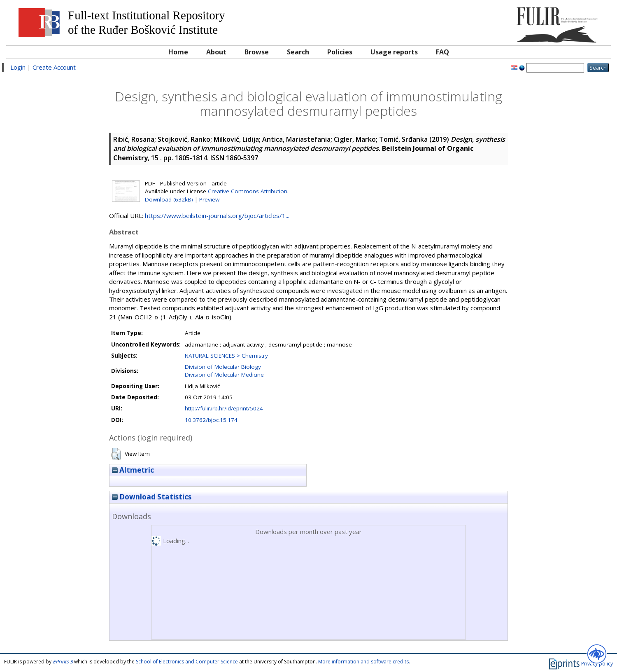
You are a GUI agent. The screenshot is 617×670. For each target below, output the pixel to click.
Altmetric (133, 470)
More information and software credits (363, 661)
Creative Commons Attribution (247, 191)
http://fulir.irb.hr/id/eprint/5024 (224, 408)
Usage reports (394, 51)
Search (298, 51)
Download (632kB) (169, 199)
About (216, 51)
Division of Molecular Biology (223, 366)
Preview (209, 199)
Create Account (54, 67)
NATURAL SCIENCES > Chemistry (226, 355)
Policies (339, 51)
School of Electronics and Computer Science (187, 661)
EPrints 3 (63, 661)
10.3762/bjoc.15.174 (211, 420)
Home (178, 51)
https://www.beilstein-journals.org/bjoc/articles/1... (217, 215)
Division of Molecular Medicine (224, 374)
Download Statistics (151, 496)
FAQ (442, 51)
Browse (256, 51)
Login (18, 67)
